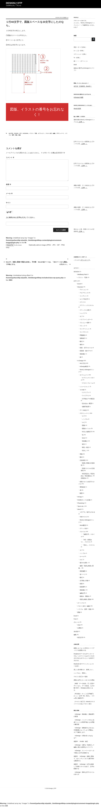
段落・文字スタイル (86, 348)
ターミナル (80, 603)
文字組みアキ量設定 (88, 399)
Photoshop (80, 503)
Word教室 (83, 525)
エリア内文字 (84, 299)
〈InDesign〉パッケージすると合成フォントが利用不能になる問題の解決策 (84, 722)
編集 (75, 634)
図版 (19, 135)
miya (78, 625)
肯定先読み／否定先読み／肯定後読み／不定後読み (88, 476)
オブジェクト (41, 133)
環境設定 (82, 487)
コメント (10, 157)
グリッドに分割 (84, 310)
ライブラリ (83, 332)
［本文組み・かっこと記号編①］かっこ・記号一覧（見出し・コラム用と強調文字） (84, 696)
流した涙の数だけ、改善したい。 (84, 669)
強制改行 (82, 338)
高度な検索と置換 (85, 599)
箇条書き (82, 354)
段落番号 (82, 587)
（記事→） (81, 122)
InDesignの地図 (78, 97)
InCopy (79, 497)
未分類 (76, 631)
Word (79, 509)
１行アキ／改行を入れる (87, 512)
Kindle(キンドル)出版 (83, 500)
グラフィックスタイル (87, 305)
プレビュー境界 (84, 322)
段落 (81, 583)
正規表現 (82, 460)
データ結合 (83, 410)
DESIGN (16, 133)
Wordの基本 (77, 108)
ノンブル (85, 419)
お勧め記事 (76, 644)
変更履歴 (82, 571)
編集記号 (82, 593)
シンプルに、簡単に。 (80, 673)
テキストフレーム (87, 383)
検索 (75, 35)
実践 (81, 454)
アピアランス (84, 293)
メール (9, 193)
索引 (83, 444)
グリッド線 (83, 528)
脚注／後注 (85, 447)
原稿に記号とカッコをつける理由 (84, 680)
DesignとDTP (14, 3)
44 (67, 17)
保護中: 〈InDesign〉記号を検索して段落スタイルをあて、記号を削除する (84, 766)
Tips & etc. (80, 506)
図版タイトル (86, 428)
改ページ (82, 574)
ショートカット (84, 386)
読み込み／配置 (87, 403)
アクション (83, 289)
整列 (81, 344)
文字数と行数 (84, 580)
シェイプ (82, 313)
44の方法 (11, 133)
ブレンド (82, 326)
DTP (20, 133)
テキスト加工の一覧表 (80, 676)
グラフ (82, 302)
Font (75, 619)
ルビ (83, 422)
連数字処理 (85, 406)
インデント (83, 296)
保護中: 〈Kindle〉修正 (81, 741)
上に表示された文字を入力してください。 (21, 217)
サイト (8, 203)
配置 (81, 493)
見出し (84, 450)
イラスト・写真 (33, 133)
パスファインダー (85, 319)
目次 (83, 438)
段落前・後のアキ (85, 351)
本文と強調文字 (87, 431)
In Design (25, 133)
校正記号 (80, 637)
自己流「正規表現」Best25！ (83, 86)
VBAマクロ (83, 517)
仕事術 (79, 628)
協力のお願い (84, 562)
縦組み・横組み (84, 596)
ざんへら (76, 622)
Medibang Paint (82, 274)
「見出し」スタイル (88, 545)
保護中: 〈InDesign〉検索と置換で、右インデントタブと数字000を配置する (84, 759)
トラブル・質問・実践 (84, 609)
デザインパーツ (60, 133)
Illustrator (80, 287)
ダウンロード (85, 260)
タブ (81, 316)
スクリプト (85, 392)
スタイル (82, 531)
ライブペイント (84, 329)
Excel (79, 284)
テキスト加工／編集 (50, 133)
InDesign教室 (84, 366)
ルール (82, 556)
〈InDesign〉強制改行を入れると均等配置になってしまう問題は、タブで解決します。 (84, 730)
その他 (82, 390)
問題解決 (82, 335)
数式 (81, 341)
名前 (8, 184)
